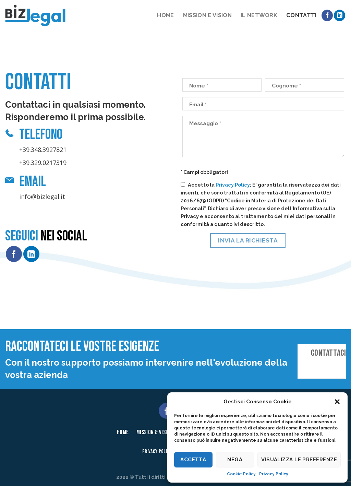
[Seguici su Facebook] (327, 15)
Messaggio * (205, 123)
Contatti (301, 15)
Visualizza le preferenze (299, 460)
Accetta (193, 460)
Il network (259, 15)
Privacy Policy (273, 474)
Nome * (198, 85)
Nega (234, 460)
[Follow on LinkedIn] (339, 15)
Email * (198, 104)
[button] (337, 401)
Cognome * (286, 85)
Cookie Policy (241, 474)
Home (165, 15)
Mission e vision (207, 15)
